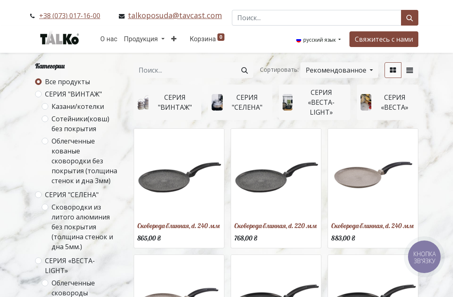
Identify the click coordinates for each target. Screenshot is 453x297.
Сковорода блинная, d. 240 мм (178, 226)
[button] (174, 39)
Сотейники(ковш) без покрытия (80, 123)
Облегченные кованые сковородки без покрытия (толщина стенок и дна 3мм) (84, 161)
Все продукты (67, 81)
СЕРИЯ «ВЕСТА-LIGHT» (70, 265)
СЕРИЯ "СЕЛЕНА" (72, 194)
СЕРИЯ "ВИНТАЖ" (73, 94)
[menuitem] (108, 39)
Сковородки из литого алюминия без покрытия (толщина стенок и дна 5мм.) (82, 227)
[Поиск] (409, 18)
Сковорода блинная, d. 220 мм (275, 226)
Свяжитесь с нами (384, 39)
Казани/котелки (78, 106)
